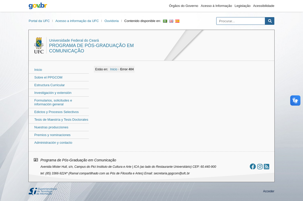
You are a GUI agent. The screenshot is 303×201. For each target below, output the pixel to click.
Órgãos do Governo (183, 6)
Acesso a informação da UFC (77, 21)
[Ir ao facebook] (253, 166)
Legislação (243, 6)
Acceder (268, 191)
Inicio (38, 70)
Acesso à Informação (216, 6)
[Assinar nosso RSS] (266, 166)
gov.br (38, 6)
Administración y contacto (53, 142)
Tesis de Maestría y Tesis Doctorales (61, 119)
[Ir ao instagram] (260, 166)
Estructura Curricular (49, 85)
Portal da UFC (39, 21)
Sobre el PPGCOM (48, 77)
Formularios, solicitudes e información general (53, 102)
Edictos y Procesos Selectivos (56, 112)
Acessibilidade (263, 6)
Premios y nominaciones (52, 135)
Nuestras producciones (51, 127)
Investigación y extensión (52, 93)
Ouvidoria (111, 21)
